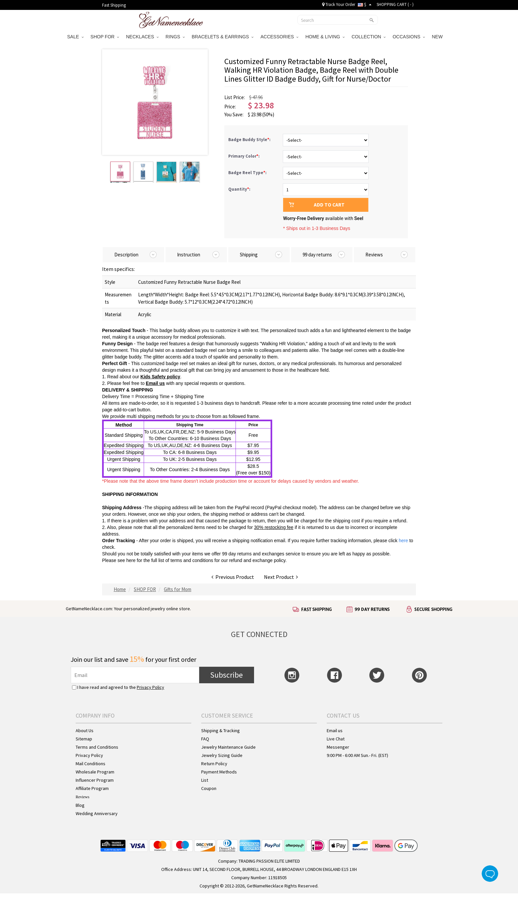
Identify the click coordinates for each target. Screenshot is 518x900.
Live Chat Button (490, 873)
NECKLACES (142, 36)
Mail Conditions (90, 764)
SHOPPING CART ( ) (395, 4)
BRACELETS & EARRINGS (222, 36)
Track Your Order (338, 4)
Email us (155, 383)
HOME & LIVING (325, 36)
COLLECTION (369, 36)
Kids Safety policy (160, 376)
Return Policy (214, 764)
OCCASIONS (408, 36)
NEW (438, 36)
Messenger (338, 747)
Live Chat (336, 739)
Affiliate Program (92, 788)
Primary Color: (244, 156)
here (130, 560)
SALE (75, 36)
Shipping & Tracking (220, 730)
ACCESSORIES (279, 36)
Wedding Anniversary (97, 813)
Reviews (82, 797)
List (204, 780)
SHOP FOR (105, 36)
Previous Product (232, 577)
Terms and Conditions (97, 747)
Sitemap (84, 739)
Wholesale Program (95, 772)
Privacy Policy (150, 687)
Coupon (208, 788)
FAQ (205, 739)
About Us (84, 730)
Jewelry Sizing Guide (221, 755)
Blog (80, 805)
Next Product (281, 577)
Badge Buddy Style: (250, 139)
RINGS (175, 36)
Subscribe (226, 675)
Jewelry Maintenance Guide (228, 747)
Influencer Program (95, 780)
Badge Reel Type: (248, 172)
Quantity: (239, 189)
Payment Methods (219, 772)
